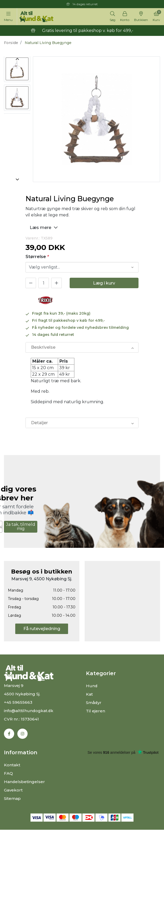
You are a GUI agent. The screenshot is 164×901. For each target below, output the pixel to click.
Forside (11, 42)
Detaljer (39, 422)
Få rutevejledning (41, 628)
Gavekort (13, 790)
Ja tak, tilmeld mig (20, 526)
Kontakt (12, 764)
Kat (89, 694)
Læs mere (44, 227)
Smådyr (94, 702)
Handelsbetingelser (24, 781)
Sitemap (12, 798)
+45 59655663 (18, 702)
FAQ (8, 773)
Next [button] (17, 179)
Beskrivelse (43, 347)
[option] (17, 69)
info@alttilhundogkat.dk (29, 710)
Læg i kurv (104, 283)
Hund (92, 685)
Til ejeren (95, 710)
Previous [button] (17, 59)
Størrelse (37, 256)
